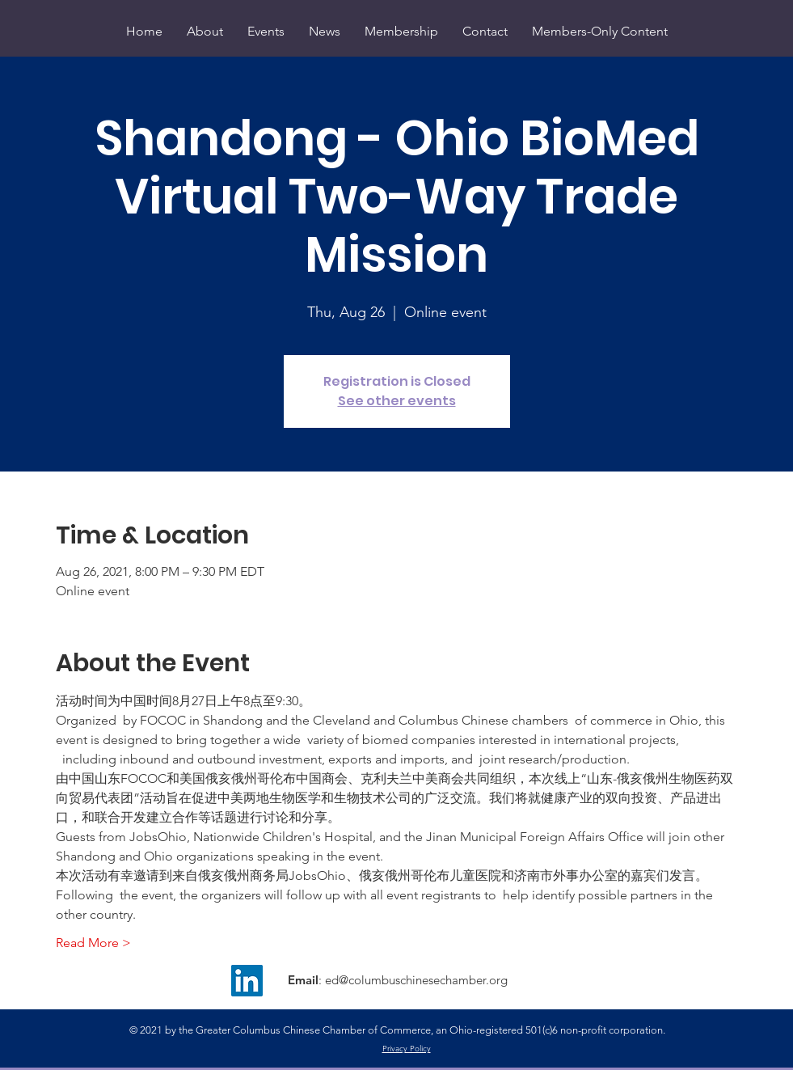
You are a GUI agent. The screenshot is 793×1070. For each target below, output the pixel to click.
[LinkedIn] (247, 980)
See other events (397, 400)
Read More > (93, 942)
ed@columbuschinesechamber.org (416, 980)
